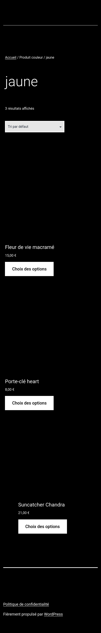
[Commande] (34, 126)
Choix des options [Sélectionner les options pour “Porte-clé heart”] (29, 403)
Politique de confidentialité (26, 604)
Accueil (10, 57)
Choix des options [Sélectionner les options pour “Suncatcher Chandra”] (42, 526)
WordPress (53, 614)
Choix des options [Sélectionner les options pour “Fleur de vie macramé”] (29, 269)
